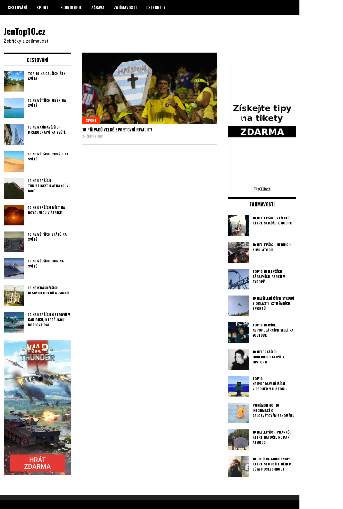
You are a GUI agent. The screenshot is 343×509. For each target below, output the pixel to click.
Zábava (97, 7)
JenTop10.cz (25, 30)
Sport (43, 7)
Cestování (17, 7)
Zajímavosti (125, 7)
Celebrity (156, 7)
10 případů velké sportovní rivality (117, 130)
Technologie (70, 7)
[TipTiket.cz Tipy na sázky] (262, 189)
